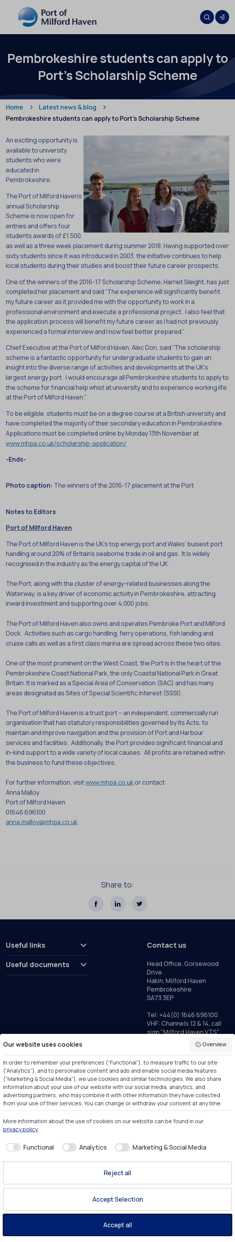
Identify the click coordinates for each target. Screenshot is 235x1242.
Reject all (117, 1173)
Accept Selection (117, 1199)
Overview (211, 1044)
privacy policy (20, 1129)
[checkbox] (28, 1147)
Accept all (117, 1225)
